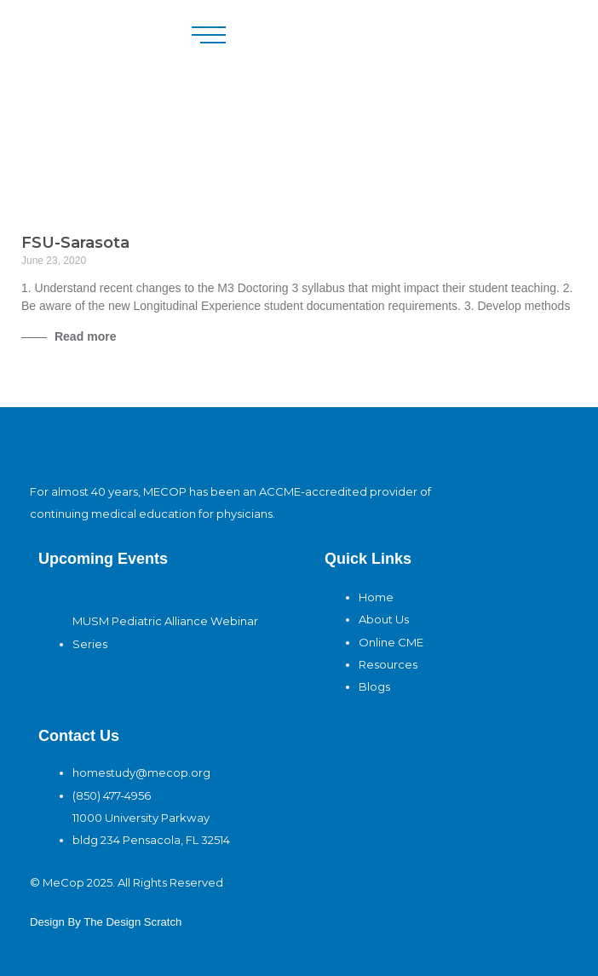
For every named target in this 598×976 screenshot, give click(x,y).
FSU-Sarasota (75, 242)
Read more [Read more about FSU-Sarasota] (84, 336)
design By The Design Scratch (105, 922)
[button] (209, 34)
